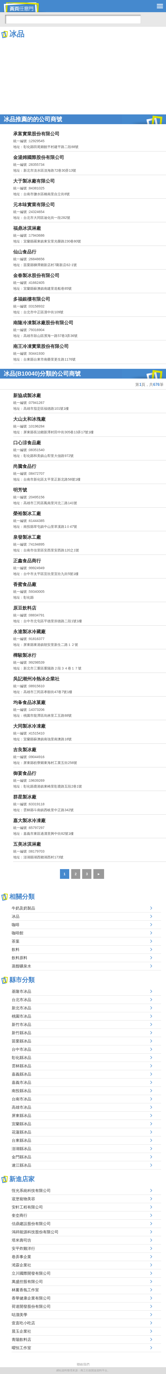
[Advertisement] (83, 75)
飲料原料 (19, 958)
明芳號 (20, 489)
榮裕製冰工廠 (27, 513)
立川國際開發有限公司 (31, 1273)
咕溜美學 (19, 1315)
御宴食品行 (24, 773)
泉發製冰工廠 (27, 537)
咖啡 (16, 925)
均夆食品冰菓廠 (29, 702)
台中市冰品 (21, 1049)
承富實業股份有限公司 (36, 133)
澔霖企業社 (21, 1265)
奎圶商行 (19, 1215)
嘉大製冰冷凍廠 (29, 820)
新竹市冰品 (21, 1024)
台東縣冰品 (21, 1140)
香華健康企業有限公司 (31, 1298)
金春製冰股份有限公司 (36, 275)
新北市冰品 (21, 1008)
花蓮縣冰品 (21, 1132)
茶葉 (16, 941)
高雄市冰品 (21, 1107)
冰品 (16, 916)
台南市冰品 (21, 1099)
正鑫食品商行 (27, 560)
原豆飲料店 (24, 608)
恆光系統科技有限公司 (31, 1190)
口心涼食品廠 (27, 442)
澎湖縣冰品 (21, 1149)
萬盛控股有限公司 (27, 1282)
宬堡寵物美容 (23, 1199)
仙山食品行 (24, 251)
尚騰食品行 (24, 466)
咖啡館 (17, 933)
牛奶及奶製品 (23, 908)
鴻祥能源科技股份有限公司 (35, 1232)
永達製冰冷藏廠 (29, 631)
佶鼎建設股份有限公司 (31, 1224)
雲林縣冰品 (21, 1066)
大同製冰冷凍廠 (29, 726)
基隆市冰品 (21, 991)
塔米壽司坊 (21, 1240)
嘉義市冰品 (21, 1082)
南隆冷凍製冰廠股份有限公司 (43, 322)
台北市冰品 (21, 1000)
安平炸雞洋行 (23, 1248)
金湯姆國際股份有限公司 (38, 157)
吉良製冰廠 (24, 749)
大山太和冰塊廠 (29, 419)
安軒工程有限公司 (27, 1207)
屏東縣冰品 (21, 1116)
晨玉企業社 (21, 1331)
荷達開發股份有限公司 (31, 1306)
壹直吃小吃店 (23, 1323)
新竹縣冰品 (21, 1033)
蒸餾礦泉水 (21, 966)
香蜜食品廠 (24, 584)
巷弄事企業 (21, 1257)
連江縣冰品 (21, 1165)
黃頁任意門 (24, 7)
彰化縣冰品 (21, 1058)
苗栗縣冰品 (21, 1041)
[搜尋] (73, 19)
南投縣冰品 (21, 1091)
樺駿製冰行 (24, 655)
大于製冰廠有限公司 (34, 181)
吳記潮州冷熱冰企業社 (36, 678)
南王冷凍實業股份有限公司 (41, 346)
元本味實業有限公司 (34, 204)
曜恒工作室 (21, 1348)
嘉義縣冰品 (21, 1074)
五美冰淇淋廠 (27, 844)
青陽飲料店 (21, 1339)
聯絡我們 (83, 1364)
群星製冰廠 (24, 796)
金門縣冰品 (21, 1157)
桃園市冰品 (21, 1016)
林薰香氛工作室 (25, 1290)
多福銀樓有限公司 (31, 299)
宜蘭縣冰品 (21, 1124)
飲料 (16, 949)
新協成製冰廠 (27, 395)
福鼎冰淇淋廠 (27, 228)
